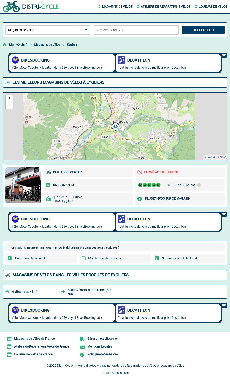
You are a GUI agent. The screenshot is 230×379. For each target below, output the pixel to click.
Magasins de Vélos (117, 6)
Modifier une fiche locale (105, 258)
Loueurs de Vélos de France (33, 354)
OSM (223, 157)
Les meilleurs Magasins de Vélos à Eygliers (58, 82)
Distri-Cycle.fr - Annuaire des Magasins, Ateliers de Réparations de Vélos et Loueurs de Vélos (120, 365)
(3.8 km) (25, 291)
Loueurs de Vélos (213, 6)
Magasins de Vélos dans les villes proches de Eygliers (71, 275)
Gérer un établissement (103, 338)
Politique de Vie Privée (102, 354)
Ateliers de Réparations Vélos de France (41, 346)
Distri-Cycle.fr (18, 44)
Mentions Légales (99, 346)
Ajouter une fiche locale (30, 258)
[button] (115, 126)
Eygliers (72, 44)
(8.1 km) (89, 291)
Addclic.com (120, 373)
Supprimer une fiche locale (180, 258)
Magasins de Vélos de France (34, 338)
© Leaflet (209, 157)
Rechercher (203, 30)
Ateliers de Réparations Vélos (165, 6)
